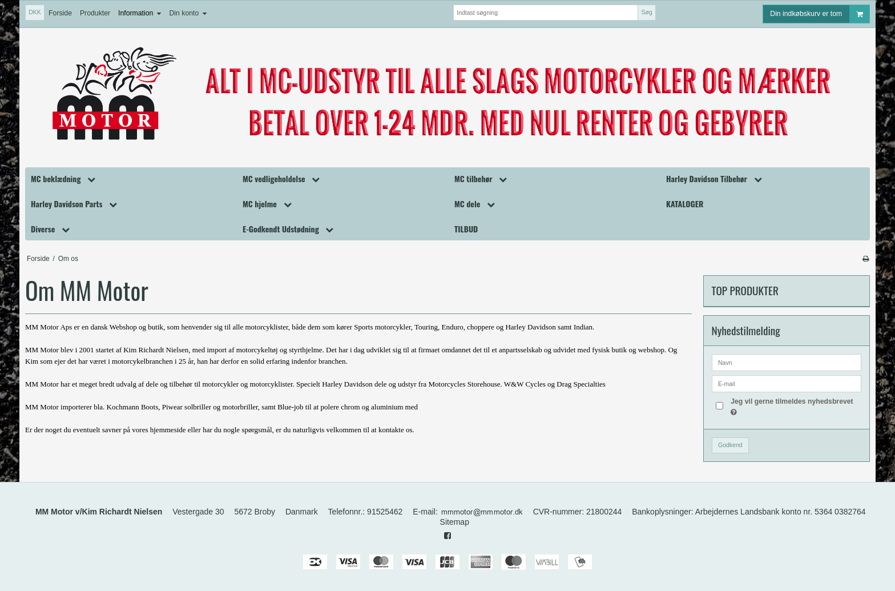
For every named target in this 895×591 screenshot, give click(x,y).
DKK (35, 12)
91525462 (384, 511)
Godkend (730, 444)
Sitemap (454, 521)
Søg (646, 12)
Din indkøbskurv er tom (819, 14)
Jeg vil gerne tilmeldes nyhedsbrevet (791, 406)
